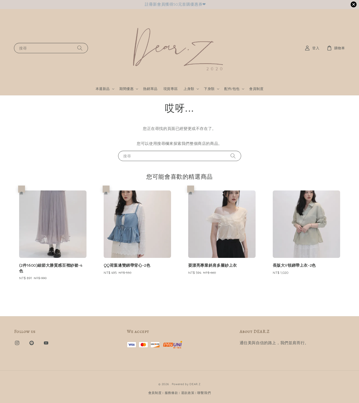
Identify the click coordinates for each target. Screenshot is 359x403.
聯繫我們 (204, 393)
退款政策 (188, 393)
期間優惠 (126, 89)
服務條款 (171, 393)
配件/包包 (232, 89)
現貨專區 (170, 89)
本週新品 (103, 89)
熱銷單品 (150, 89)
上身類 (189, 89)
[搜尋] (80, 48)
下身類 (209, 89)
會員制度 (256, 89)
